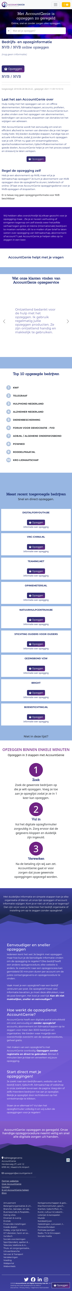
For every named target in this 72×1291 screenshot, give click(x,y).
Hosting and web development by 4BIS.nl (25, 1285)
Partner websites (10, 1181)
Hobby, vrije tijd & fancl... (15, 1230)
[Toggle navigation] (56, 4)
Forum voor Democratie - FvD (34, 428)
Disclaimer (14, 1288)
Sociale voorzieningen (14, 1239)
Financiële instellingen (14, 1224)
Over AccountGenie (11, 1184)
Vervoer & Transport (13, 1254)
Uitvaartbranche (11, 1251)
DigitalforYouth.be (36, 512)
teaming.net (36, 561)
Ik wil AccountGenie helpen (15, 1190)
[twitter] (26, 1279)
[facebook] (33, 1279)
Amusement (9, 1203)
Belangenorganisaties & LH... (17, 1206)
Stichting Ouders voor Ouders (36, 634)
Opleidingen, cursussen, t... (51, 1224)
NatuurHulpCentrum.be (36, 609)
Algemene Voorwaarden (40, 1288)
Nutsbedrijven (45, 1221)
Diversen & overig (12, 1218)
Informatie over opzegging (36, 527)
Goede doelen (10, 1227)
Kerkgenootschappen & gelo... (52, 1203)
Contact (6, 1187)
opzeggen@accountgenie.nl (17, 1173)
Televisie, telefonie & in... (15, 1245)
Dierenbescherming (26, 420)
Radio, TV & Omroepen (49, 1233)
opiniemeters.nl (36, 585)
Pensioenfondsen (46, 1227)
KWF (16, 387)
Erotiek (7, 1221)
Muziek (41, 1218)
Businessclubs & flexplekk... (16, 1212)
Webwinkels (9, 1266)
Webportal (8, 1263)
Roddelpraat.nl (24, 452)
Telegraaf (20, 395)
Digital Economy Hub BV (38, 1283)
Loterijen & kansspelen (49, 1215)
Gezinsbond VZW (36, 658)
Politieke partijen (46, 1230)
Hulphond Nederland (28, 403)
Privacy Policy (25, 1288)
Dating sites (9, 1215)
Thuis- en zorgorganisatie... (16, 1248)
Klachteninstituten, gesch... (51, 1206)
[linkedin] (40, 1279)
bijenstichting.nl (36, 707)
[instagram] (46, 1279)
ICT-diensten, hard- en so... (16, 1233)
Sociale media (45, 1236)
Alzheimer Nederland (28, 411)
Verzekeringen (10, 1257)
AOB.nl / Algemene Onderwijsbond (37, 436)
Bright (36, 683)
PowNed (19, 444)
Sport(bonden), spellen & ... (16, 1242)
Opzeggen (13, 69)
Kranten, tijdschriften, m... (50, 1209)
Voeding (7, 1260)
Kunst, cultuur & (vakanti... (51, 1212)
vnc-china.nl (36, 536)
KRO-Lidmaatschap (26, 460)
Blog (4, 1193)
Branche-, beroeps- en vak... (16, 1209)
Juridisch (7, 1236)
